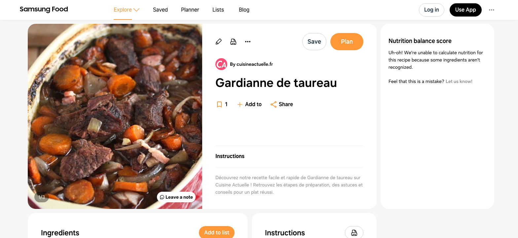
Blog (244, 9)
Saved (160, 9)
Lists (218, 9)
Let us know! (459, 81)
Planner (190, 9)
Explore (123, 9)
